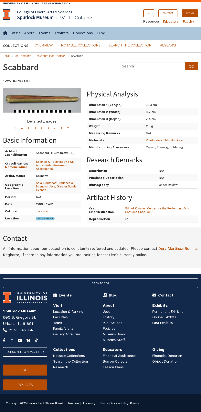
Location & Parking (68, 311)
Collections (83, 33)
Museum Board (114, 334)
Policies (109, 328)
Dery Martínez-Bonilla (177, 248)
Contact (168, 13)
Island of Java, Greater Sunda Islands (56, 188)
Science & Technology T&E (55, 162)
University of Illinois (95, 403)
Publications (112, 323)
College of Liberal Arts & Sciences (44, 11)
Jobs (107, 311)
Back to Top (101, 283)
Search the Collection (130, 45)
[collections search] (152, 66)
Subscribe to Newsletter (25, 351)
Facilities (60, 317)
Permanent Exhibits (167, 311)
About (29, 33)
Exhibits (62, 33)
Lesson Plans (113, 367)
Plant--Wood (155, 140)
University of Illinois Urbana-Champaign (37, 3)
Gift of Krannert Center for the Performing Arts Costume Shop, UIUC (157, 210)
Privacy (134, 403)
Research (169, 45)
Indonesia (66, 183)
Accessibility (119, 403)
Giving (190, 13)
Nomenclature (16, 167)
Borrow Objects (115, 361)
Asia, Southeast (47, 183)
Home (6, 56)
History (108, 317)
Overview (44, 45)
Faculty (188, 21)
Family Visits (63, 328)
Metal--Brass (174, 140)
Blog (101, 33)
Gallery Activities (66, 334)
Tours (57, 323)
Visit (16, 33)
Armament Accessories (51, 167)
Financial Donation (167, 356)
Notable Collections (80, 45)
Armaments (44, 165)
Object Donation (165, 361)
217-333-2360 (21, 330)
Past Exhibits (162, 323)
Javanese (42, 211)
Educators (171, 21)
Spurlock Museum (20, 311)
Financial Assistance (119, 356)
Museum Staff (114, 340)
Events (44, 33)
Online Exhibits (164, 317)
